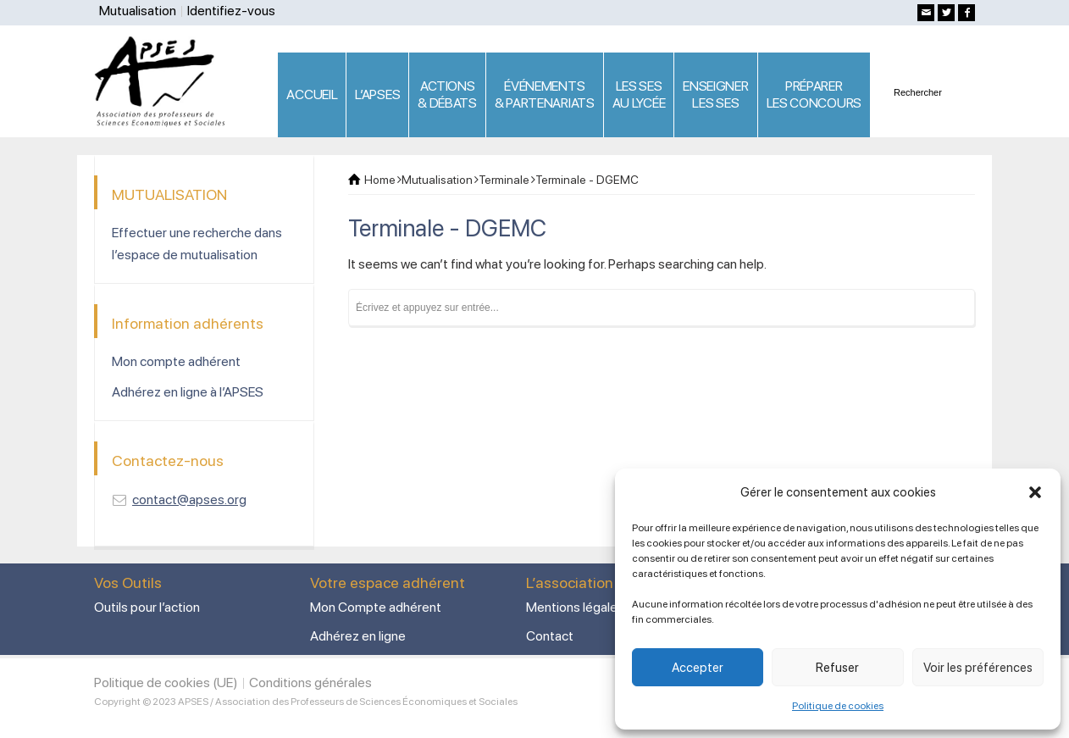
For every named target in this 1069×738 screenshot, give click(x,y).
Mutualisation (137, 11)
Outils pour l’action (147, 607)
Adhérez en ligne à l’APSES (187, 392)
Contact (549, 636)
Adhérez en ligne (358, 636)
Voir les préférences (978, 667)
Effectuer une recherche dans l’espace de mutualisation (197, 244)
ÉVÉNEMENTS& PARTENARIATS (545, 94)
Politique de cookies (837, 706)
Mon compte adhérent (176, 361)
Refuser (837, 667)
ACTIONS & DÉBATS (447, 94)
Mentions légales (575, 607)
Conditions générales (310, 682)
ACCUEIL (311, 94)
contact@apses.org (189, 499)
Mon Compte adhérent (375, 607)
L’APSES (377, 94)
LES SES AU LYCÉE (639, 94)
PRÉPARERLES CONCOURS (814, 94)
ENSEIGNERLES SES (715, 94)
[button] (1035, 492)
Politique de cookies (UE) (166, 682)
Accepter (697, 667)
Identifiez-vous (231, 11)
